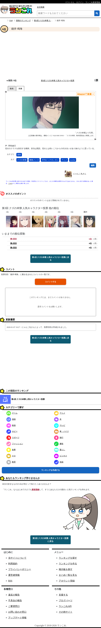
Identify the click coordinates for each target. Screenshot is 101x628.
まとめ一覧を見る (68, 575)
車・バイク (61, 431)
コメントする (50, 282)
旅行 (58, 437)
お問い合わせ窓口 (17, 612)
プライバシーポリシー (19, 569)
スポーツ (12, 437)
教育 (11, 462)
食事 (11, 450)
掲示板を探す (65, 569)
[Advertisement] (50, 55)
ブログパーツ (65, 600)
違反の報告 (14, 595)
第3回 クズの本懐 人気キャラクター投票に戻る (50, 258)
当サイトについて (17, 558)
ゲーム (11, 413)
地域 (58, 462)
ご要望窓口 (14, 606)
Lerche (72, 160)
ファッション (14, 444)
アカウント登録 (67, 581)
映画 (11, 425)
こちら (10, 183)
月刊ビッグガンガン (50, 160)
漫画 (19, 155)
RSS (10, 581)
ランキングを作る (68, 563)
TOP (11, 20)
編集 (93, 165)
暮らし (59, 450)
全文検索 (40, 7)
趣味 (58, 444)
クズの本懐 (21, 160)
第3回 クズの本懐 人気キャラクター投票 (50, 20)
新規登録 (35, 489)
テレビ (59, 425)
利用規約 (12, 563)
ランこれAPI (65, 606)
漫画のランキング (23, 20)
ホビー (11, 431)
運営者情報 (14, 575)
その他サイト (65, 612)
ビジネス (60, 456)
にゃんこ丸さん (79, 174)
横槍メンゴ (34, 160)
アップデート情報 (17, 617)
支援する (63, 595)
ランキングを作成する (50, 470)
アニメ (64, 160)
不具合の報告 (15, 600)
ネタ (11, 456)
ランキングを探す (68, 558)
